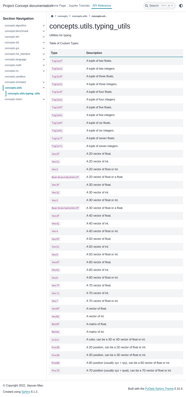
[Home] (52, 16)
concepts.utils (13, 87)
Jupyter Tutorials (79, 5)
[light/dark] (181, 6)
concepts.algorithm (15, 25)
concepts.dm (12, 36)
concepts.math (13, 65)
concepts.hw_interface (17, 53)
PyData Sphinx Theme (159, 388)
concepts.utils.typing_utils (23, 93)
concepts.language (15, 59)
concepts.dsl (12, 42)
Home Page (58, 5)
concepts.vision (13, 99)
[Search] (160, 5)
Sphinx (25, 391)
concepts (63, 16)
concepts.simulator (15, 82)
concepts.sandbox (15, 76)
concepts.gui (12, 48)
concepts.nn (12, 70)
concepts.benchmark (16, 31)
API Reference (101, 5)
